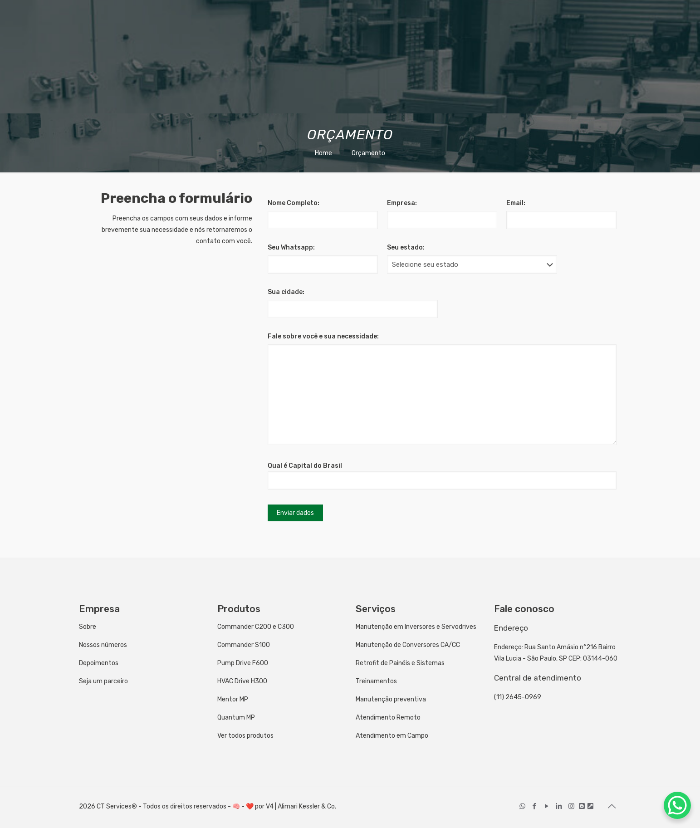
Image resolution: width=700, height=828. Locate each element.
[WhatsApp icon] (522, 806)
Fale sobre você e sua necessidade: (323, 336)
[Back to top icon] (612, 806)
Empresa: (402, 203)
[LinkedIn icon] (559, 806)
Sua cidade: (286, 292)
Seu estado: (406, 247)
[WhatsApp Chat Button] (677, 805)
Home (323, 153)
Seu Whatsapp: (291, 247)
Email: (515, 203)
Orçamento (368, 153)
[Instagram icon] (571, 806)
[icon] (582, 806)
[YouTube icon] (547, 806)
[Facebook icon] (534, 806)
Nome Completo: (293, 203)
